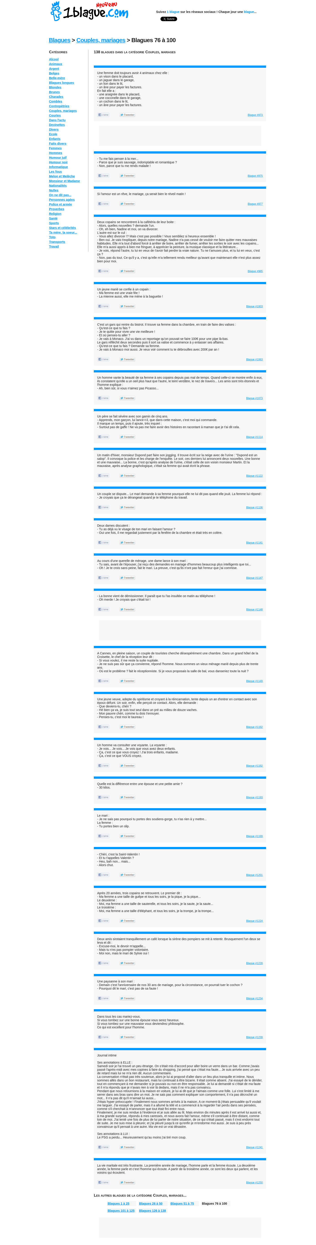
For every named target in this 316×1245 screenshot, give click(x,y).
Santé (53, 218)
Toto (52, 237)
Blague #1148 (254, 609)
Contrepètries (59, 106)
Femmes (55, 148)
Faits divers (57, 143)
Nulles (53, 190)
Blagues (59, 40)
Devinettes (57, 125)
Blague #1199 (254, 836)
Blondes (55, 87)
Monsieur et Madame (64, 181)
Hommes (55, 153)
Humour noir (58, 162)
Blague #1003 (254, 306)
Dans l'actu (57, 120)
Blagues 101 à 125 (121, 1210)
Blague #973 (255, 115)
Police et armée (60, 204)
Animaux (55, 64)
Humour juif (58, 157)
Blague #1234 (254, 998)
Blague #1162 (254, 727)
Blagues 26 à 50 (150, 1203)
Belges (54, 73)
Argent (54, 68)
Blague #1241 (254, 1147)
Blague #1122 (254, 475)
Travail (54, 246)
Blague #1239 (254, 1037)
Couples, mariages (100, 40)
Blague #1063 (254, 359)
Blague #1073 (254, 398)
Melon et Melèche (62, 176)
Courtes (55, 115)
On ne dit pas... (60, 195)
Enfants (54, 139)
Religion (55, 214)
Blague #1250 (254, 1182)
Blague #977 (255, 203)
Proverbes (56, 209)
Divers (54, 129)
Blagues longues (61, 82)
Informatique (58, 167)
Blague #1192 (254, 765)
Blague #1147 (254, 577)
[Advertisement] (175, 58)
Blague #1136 (254, 507)
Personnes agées (62, 199)
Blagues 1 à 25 (118, 1203)
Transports (57, 242)
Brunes (54, 92)
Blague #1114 (254, 437)
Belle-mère (57, 78)
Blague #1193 (254, 797)
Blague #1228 (254, 963)
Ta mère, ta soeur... (63, 232)
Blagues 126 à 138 (152, 1210)
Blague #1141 (254, 542)
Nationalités (58, 185)
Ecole (53, 134)
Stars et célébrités (62, 228)
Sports (54, 223)
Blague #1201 (254, 875)
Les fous (55, 171)
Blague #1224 (254, 920)
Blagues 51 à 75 (182, 1203)
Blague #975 (255, 175)
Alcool (54, 59)
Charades (56, 97)
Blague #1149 (254, 681)
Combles (55, 101)
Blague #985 (255, 271)
